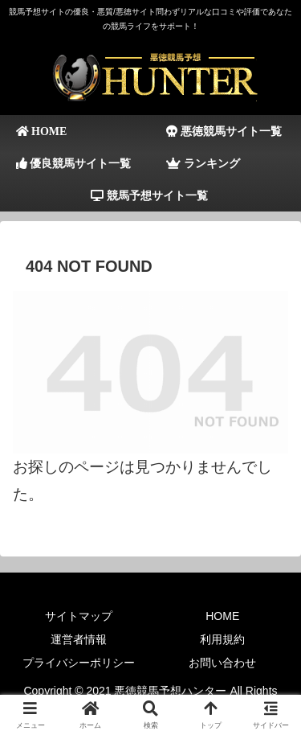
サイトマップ (78, 616)
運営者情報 (79, 639)
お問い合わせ (222, 662)
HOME (222, 616)
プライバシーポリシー (78, 662)
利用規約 (222, 639)
